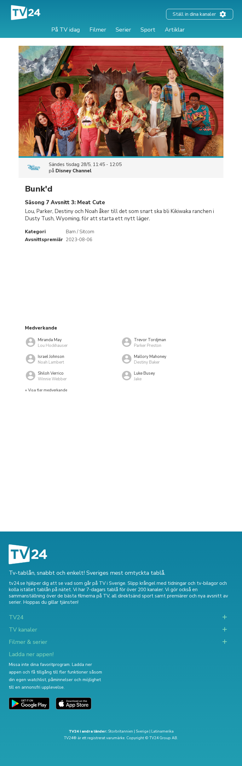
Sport (148, 29)
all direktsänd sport (132, 596)
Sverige (142, 731)
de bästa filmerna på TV (83, 596)
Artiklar (175, 29)
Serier (123, 29)
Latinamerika (162, 731)
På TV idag (65, 29)
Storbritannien (120, 731)
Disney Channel (73, 171)
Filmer (97, 29)
